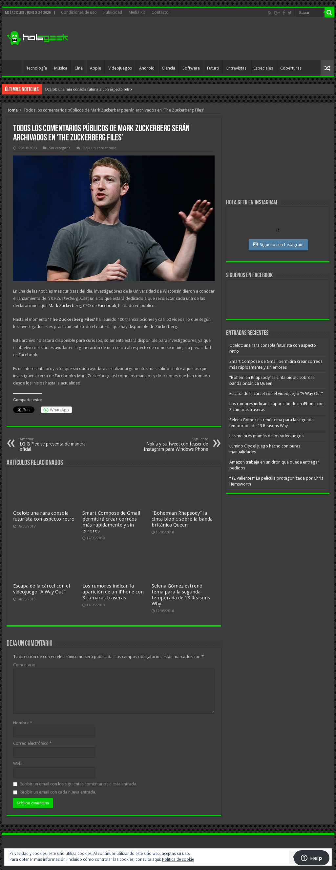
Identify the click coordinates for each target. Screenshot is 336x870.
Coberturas (291, 68)
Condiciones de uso (79, 12)
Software (191, 68)
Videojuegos (120, 68)
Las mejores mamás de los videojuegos (266, 435)
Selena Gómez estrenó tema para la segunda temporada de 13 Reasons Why (181, 595)
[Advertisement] (210, 39)
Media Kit (137, 12)
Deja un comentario (99, 148)
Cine (78, 68)
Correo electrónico (32, 743)
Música (60, 68)
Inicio (13, 67)
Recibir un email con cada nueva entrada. (58, 792)
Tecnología (36, 68)
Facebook (107, 305)
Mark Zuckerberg (65, 305)
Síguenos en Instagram (278, 244)
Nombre (22, 722)
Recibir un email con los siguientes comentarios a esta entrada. (78, 783)
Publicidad (112, 12)
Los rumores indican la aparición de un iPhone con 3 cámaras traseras (113, 592)
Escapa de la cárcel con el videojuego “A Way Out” (41, 589)
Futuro (213, 68)
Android (147, 68)
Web (17, 763)
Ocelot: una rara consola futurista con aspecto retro (88, 89)
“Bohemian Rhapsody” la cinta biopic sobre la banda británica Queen (182, 519)
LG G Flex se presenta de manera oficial (53, 444)
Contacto (160, 12)
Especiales (263, 68)
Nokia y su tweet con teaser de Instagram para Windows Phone (174, 444)
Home (12, 110)
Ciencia (168, 68)
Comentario (24, 664)
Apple (95, 68)
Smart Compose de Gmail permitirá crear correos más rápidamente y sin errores (111, 522)
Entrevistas (236, 68)
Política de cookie (178, 859)
